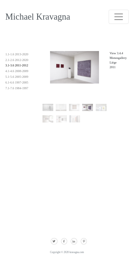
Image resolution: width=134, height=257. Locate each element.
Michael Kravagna (37, 16)
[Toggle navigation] (119, 17)
